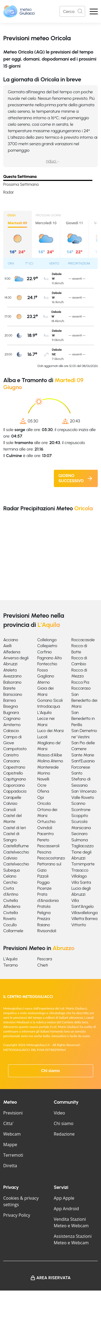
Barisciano (12, 694)
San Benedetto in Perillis (83, 718)
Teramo (10, 965)
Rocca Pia (80, 682)
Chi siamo (50, 1070)
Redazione (64, 1134)
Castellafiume (16, 845)
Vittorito (78, 924)
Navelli (43, 779)
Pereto (43, 839)
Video (59, 1113)
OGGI (11, 215)
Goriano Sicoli (50, 700)
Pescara (44, 958)
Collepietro (47, 645)
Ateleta (10, 670)
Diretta (10, 1166)
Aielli (7, 645)
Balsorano (12, 682)
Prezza (43, 918)
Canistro (11, 755)
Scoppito (79, 815)
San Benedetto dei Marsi (84, 700)
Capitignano (14, 779)
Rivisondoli (46, 930)
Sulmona (79, 839)
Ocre (41, 785)
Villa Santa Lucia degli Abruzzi (81, 888)
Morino (43, 773)
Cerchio (10, 882)
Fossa (42, 670)
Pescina (44, 852)
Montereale (47, 767)
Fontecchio (47, 663)
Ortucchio (46, 821)
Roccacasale (83, 639)
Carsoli (9, 809)
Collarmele (13, 930)
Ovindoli (44, 827)
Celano (9, 876)
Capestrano (14, 767)
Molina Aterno (50, 760)
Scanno (78, 803)
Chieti (42, 965)
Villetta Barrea (84, 918)
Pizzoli (42, 876)
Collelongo (47, 639)
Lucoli (42, 736)
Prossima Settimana (21, 184)
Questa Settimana (20, 176)
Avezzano (12, 676)
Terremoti (13, 1155)
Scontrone (80, 809)
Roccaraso (81, 688)
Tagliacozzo (82, 845)
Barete (9, 688)
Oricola (43, 803)
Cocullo (10, 924)
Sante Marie (82, 755)
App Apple (64, 1198)
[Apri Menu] (94, 11)
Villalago (79, 876)
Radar (8, 192)
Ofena (43, 791)
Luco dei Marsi (50, 730)
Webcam (12, 1134)
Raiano (43, 924)
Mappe (10, 1144)
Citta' (8, 1123)
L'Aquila (44, 712)
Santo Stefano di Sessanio (80, 779)
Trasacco (79, 870)
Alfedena (11, 651)
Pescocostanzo (51, 858)
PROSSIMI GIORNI (48, 215)
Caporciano (14, 785)
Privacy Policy (16, 1215)
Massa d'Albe (49, 755)
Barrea (9, 700)
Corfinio (44, 651)
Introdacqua (48, 706)
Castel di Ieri (14, 827)
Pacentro (45, 833)
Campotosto (15, 748)
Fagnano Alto (49, 657)
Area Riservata (53, 1277)
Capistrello (13, 773)
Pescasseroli (48, 845)
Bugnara (11, 712)
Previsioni (13, 1113)
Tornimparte (83, 863)
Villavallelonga (84, 912)
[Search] (72, 11)
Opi (40, 797)
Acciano (10, 639)
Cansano (11, 760)
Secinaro (79, 833)
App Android (66, 1209)
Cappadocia (14, 791)
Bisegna (10, 706)
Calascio (11, 730)
